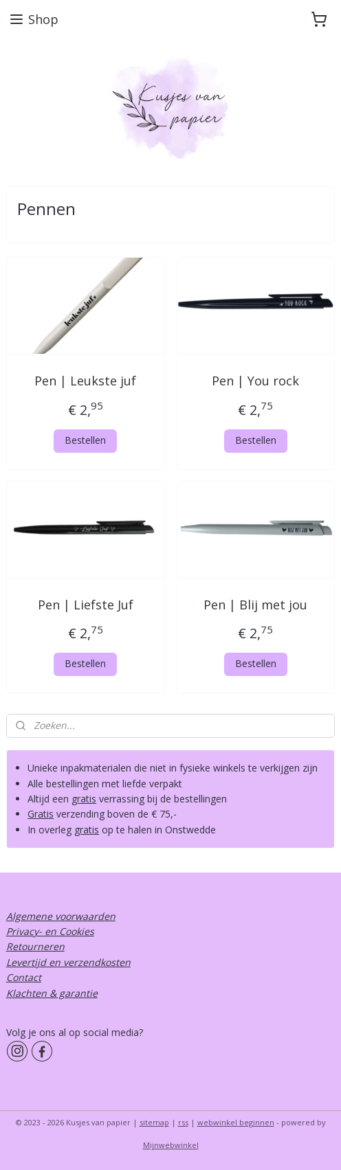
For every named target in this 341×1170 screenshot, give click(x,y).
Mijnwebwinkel (171, 1145)
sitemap (154, 1122)
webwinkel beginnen (235, 1122)
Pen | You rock (255, 380)
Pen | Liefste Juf (85, 604)
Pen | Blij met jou (255, 604)
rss (183, 1122)
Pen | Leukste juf (85, 380)
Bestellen (85, 440)
